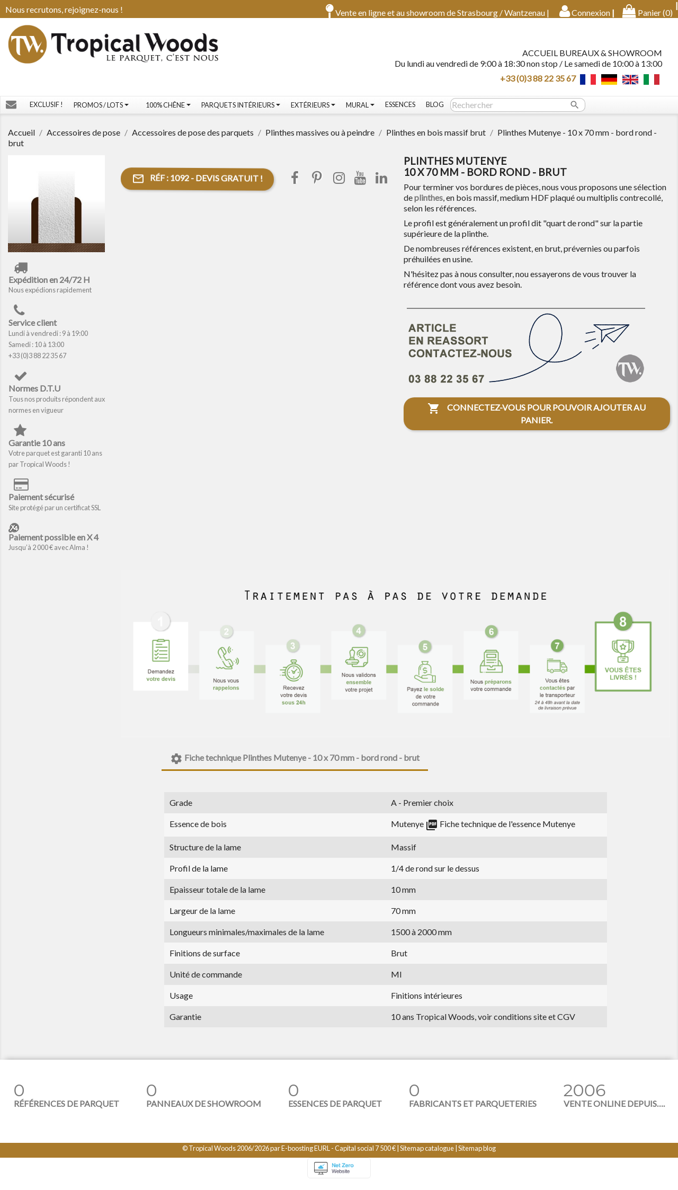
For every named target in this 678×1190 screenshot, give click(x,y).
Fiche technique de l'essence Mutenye (500, 831)
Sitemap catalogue (427, 1155)
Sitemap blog (477, 1155)
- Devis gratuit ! (197, 186)
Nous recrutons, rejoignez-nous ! (64, 9)
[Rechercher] (517, 112)
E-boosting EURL (305, 1155)
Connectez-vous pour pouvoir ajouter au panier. (536, 421)
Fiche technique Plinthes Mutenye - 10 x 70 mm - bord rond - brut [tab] (295, 766)
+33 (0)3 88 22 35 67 (538, 81)
